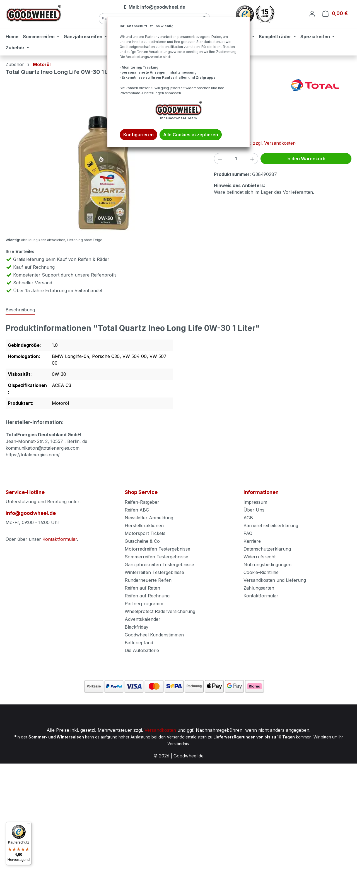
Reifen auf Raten (142, 588)
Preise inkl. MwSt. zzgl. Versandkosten (255, 143)
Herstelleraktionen (144, 525)
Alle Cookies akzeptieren (190, 134)
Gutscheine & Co (142, 541)
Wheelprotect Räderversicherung (160, 611)
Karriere (252, 541)
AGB (248, 517)
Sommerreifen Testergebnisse (156, 556)
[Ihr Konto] (312, 13)
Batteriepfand (139, 642)
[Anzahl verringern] (220, 158)
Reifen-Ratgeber (142, 502)
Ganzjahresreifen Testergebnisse (159, 564)
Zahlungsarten (258, 588)
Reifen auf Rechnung (147, 596)
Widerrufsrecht (259, 556)
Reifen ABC (137, 510)
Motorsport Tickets (145, 533)
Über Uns (253, 510)
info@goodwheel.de (31, 513)
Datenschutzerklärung (267, 549)
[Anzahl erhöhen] (252, 158)
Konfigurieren (138, 134)
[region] (104, 173)
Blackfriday (136, 627)
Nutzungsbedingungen (267, 564)
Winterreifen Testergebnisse (154, 572)
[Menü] (28, 825)
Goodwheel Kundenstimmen (154, 635)
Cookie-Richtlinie (261, 572)
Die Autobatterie (142, 650)
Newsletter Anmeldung (149, 517)
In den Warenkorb (305, 158)
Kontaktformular (59, 539)
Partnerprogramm (144, 603)
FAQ (247, 533)
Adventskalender (142, 619)
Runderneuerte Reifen (148, 580)
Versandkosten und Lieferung (274, 580)
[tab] (20, 310)
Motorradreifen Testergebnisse (157, 549)
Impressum (255, 502)
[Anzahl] (236, 158)
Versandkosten (160, 730)
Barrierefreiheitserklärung (270, 525)
